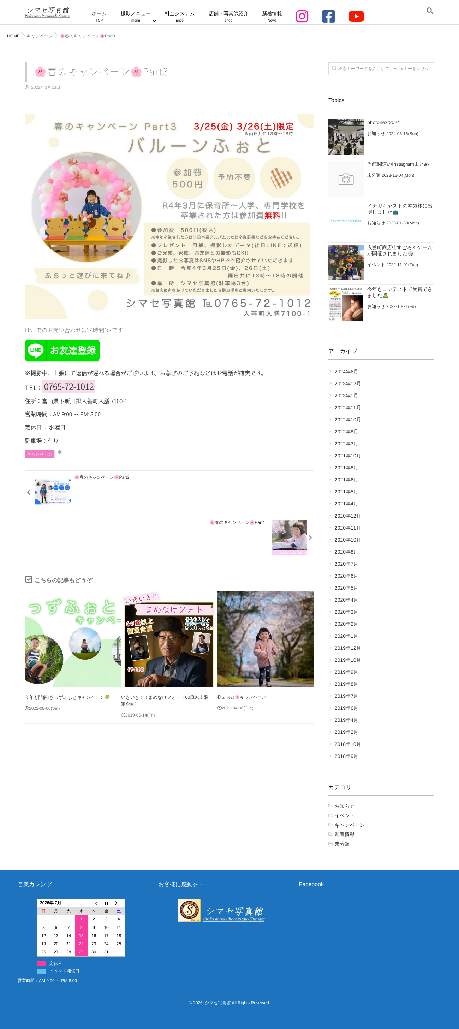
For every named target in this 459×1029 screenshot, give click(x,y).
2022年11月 (348, 407)
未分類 (373, 175)
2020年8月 (346, 552)
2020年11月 (348, 528)
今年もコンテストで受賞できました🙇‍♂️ (400, 292)
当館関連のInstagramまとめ (398, 164)
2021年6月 (346, 480)
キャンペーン (40, 453)
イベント (376, 264)
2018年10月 (348, 744)
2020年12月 (348, 516)
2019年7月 (346, 696)
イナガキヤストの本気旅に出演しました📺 (400, 209)
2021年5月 (346, 492)
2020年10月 (348, 540)
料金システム (185, 16)
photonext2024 (383, 122)
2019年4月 (346, 720)
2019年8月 (346, 684)
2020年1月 (346, 636)
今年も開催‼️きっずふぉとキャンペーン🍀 (65, 651)
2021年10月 (348, 455)
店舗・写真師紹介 (230, 16)
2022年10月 (348, 419)
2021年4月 (346, 504)
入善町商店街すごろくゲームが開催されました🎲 (399, 250)
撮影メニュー (144, 16)
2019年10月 (348, 660)
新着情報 (270, 16)
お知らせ (376, 133)
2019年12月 (348, 648)
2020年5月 (346, 588)
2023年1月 (346, 395)
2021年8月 (346, 467)
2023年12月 (348, 383)
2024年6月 (346, 371)
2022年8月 (346, 431)
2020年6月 (346, 576)
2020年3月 (346, 612)
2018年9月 (346, 756)
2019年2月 (346, 732)
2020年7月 (346, 564)
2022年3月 (346, 443)
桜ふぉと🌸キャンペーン (241, 651)
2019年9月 (346, 672)
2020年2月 (346, 624)
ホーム (111, 16)
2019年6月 (346, 708)
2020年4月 (346, 600)
